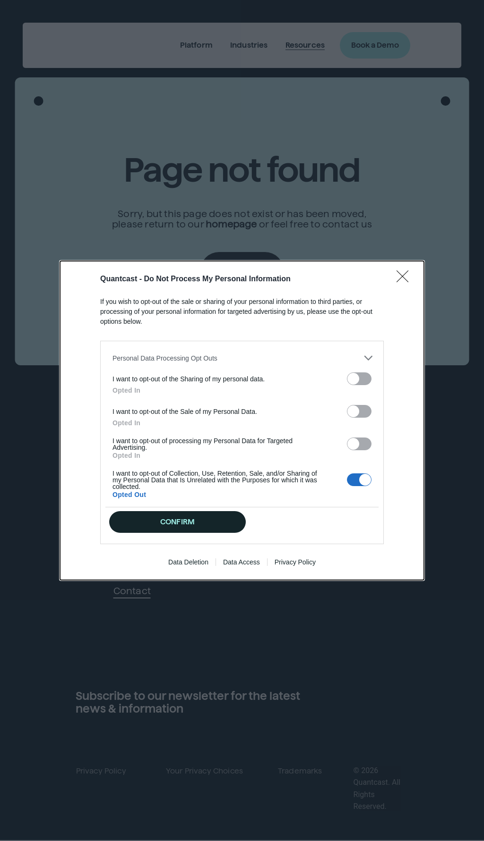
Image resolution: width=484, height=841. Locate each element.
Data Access (241, 562)
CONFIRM (177, 522)
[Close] (406, 279)
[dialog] (242, 420)
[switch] (359, 378)
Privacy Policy (295, 562)
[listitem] (242, 358)
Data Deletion (188, 562)
